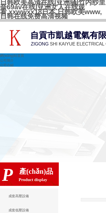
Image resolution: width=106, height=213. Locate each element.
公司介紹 (7, 65)
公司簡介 (7, 60)
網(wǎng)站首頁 (12, 56)
